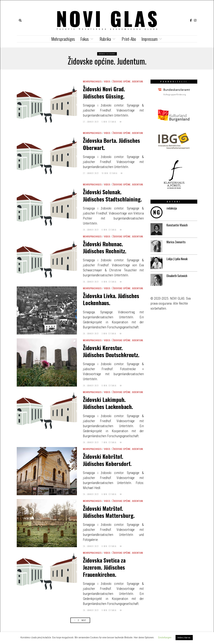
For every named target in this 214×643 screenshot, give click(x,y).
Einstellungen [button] (164, 637)
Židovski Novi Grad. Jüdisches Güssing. (104, 92)
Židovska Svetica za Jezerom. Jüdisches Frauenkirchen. (104, 567)
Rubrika (105, 39)
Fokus (84, 39)
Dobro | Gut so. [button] (184, 637)
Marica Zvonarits (176, 242)
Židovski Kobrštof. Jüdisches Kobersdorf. (107, 459)
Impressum (149, 39)
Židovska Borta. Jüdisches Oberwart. (111, 143)
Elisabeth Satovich (177, 276)
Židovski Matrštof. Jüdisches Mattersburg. (109, 511)
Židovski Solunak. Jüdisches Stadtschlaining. (112, 195)
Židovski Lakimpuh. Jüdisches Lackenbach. (108, 402)
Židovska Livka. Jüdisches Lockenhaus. (111, 299)
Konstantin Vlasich (177, 225)
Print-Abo (129, 39)
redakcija (172, 208)
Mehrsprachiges (63, 39)
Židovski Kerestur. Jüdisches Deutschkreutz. (111, 351)
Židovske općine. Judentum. (128, 81)
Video (107, 81)
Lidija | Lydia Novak (177, 259)
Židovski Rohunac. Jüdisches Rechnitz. (104, 247)
